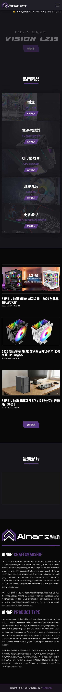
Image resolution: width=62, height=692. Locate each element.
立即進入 (31, 113)
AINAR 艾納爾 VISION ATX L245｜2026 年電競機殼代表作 (30, 300)
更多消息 (31, 424)
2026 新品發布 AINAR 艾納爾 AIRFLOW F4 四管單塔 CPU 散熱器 (31, 353)
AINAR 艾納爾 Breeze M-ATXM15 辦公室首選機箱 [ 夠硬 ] (31, 402)
